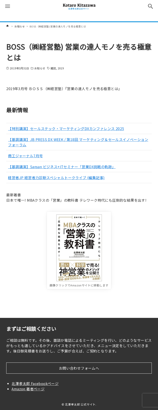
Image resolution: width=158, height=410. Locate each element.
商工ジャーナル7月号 (25, 155)
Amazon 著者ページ (28, 388)
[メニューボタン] (7, 6)
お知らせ (39, 68)
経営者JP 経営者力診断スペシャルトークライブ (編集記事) (56, 177)
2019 (61, 68)
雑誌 (53, 68)
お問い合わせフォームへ (79, 368)
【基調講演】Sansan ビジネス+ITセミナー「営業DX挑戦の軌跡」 (61, 166)
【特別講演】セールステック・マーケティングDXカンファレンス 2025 (66, 128)
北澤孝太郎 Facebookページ (35, 383)
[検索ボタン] (150, 6)
